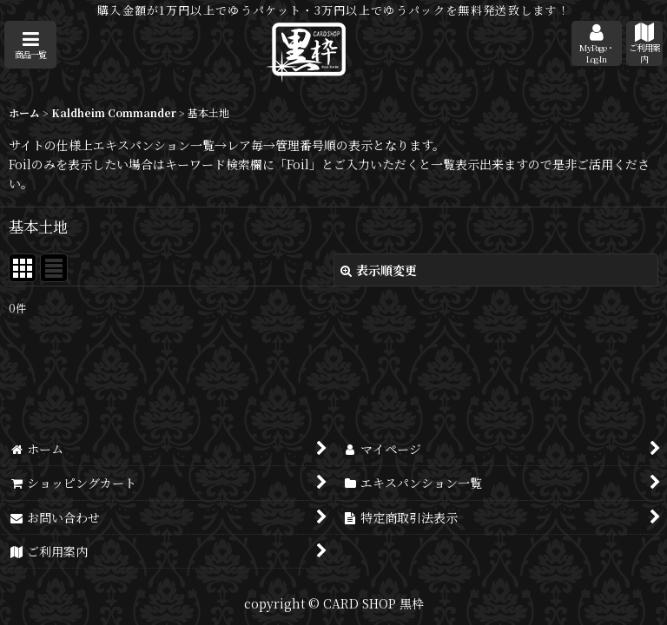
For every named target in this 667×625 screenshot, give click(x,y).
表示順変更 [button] (378, 270)
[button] (30, 45)
